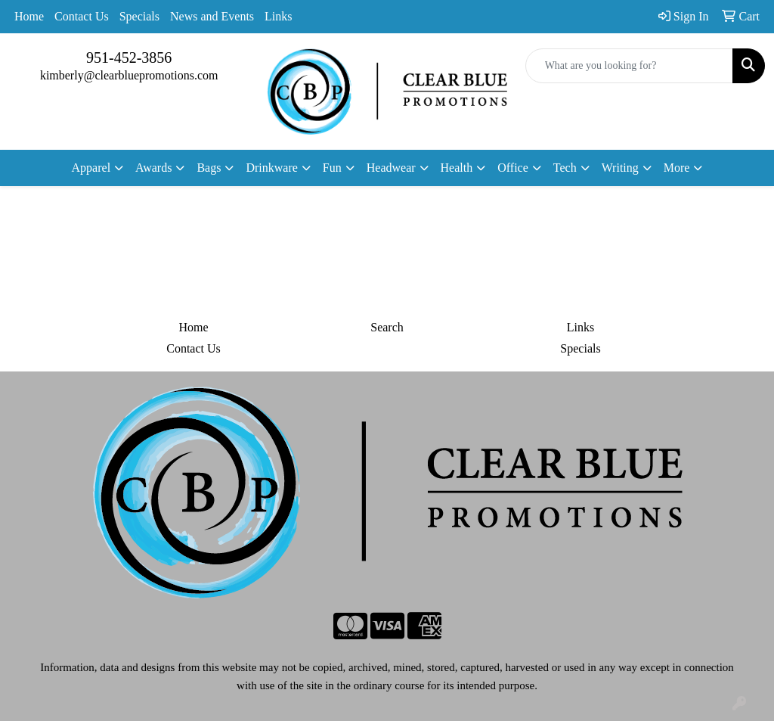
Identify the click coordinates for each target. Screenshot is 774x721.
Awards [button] (153, 167)
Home (29, 16)
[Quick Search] (629, 65)
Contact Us (81, 16)
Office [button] (512, 167)
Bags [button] (209, 167)
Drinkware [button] (271, 167)
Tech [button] (565, 167)
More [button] (677, 167)
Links (278, 16)
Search (387, 327)
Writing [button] (620, 167)
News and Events (212, 16)
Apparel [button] (91, 167)
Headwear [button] (391, 167)
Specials (139, 16)
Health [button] (457, 167)
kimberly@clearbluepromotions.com (129, 75)
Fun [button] (332, 167)
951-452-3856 (129, 57)
